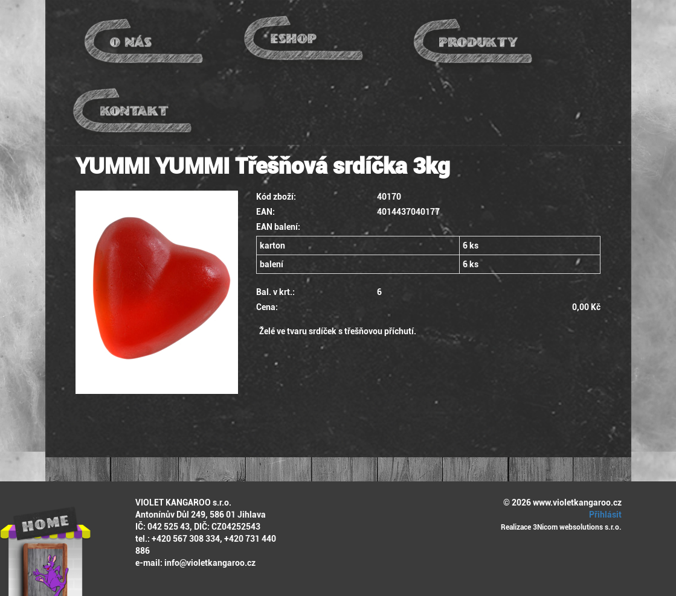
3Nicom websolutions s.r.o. (577, 527)
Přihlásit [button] (603, 514)
